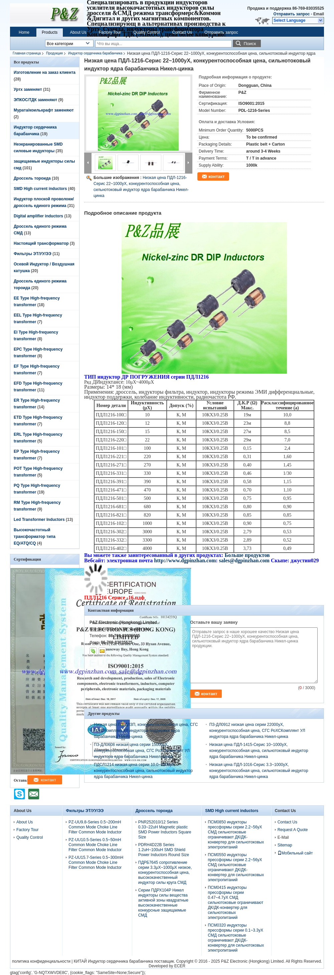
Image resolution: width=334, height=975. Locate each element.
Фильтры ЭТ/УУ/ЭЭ (32, 253)
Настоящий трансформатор (41, 243)
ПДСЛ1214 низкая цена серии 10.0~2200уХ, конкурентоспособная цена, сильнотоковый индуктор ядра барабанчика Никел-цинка (143, 770)
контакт (216, 176)
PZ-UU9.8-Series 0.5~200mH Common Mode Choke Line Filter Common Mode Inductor (95, 827)
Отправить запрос (292, 14)
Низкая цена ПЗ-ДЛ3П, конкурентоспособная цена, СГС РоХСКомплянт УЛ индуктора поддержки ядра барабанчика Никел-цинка (146, 730)
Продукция (54, 53)
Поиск (249, 43)
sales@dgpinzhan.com (245, 560)
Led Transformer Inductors (39, 519)
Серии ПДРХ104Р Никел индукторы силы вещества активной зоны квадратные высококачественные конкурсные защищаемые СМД (163, 903)
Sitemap (285, 845)
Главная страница (27, 53)
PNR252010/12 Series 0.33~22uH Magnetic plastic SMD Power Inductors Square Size (164, 829)
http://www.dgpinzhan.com (185, 560)
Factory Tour (110, 32)
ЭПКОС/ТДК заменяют (35, 100)
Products (49, 32)
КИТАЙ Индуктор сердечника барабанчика (113, 961)
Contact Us (182, 32)
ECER (179, 966)
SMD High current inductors (40, 188)
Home (24, 32)
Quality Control (146, 32)
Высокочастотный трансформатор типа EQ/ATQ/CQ (34, 537)
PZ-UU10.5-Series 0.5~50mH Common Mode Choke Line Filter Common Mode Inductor (95, 844)
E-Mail (283, 837)
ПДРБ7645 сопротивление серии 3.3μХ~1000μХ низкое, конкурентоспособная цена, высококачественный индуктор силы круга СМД (165, 872)
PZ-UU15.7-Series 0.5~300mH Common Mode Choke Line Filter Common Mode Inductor (95, 862)
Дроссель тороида (32, 178)
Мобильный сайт (295, 853)
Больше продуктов (247, 555)
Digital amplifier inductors (38, 216)
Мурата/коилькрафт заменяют (44, 110)
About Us (78, 32)
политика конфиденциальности (41, 961)
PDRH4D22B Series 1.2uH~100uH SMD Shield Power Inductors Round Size (163, 849)
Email (318, 14)
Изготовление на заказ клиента (44, 72)
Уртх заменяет (28, 89)
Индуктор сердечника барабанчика (95, 53)
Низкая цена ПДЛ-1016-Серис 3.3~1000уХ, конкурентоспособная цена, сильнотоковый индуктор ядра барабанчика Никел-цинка (258, 770)
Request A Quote (293, 829)
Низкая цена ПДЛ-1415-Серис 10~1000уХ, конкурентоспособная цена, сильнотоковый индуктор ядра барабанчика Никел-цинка (258, 750)
